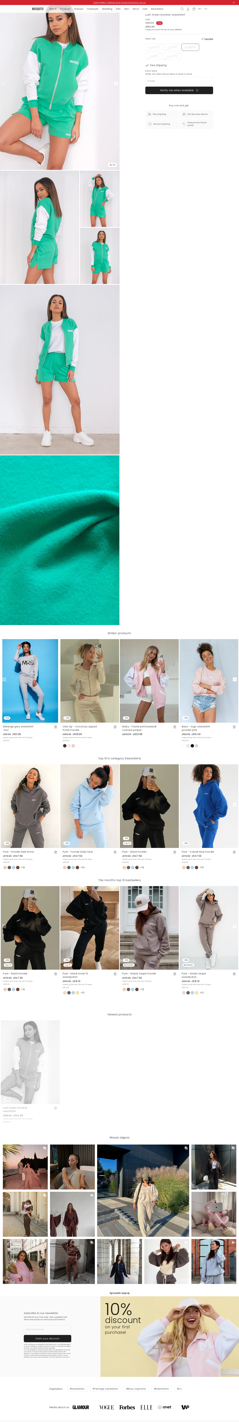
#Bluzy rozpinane (136, 1388)
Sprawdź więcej (120, 1293)
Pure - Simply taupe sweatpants (194, 975)
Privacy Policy (62, 1353)
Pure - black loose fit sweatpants (75, 975)
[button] (194, 9)
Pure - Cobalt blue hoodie (198, 852)
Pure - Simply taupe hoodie (139, 973)
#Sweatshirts (77, 1388)
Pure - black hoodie (134, 852)
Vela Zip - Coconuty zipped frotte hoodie (80, 728)
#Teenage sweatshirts (105, 1388)
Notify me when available (179, 90)
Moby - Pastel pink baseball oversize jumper (139, 728)
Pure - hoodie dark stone (18, 852)
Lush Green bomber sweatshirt (15, 1109)
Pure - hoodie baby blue (78, 852)
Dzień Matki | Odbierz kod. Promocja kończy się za (119, 2)
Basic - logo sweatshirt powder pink (196, 728)
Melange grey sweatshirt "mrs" (18, 728)
